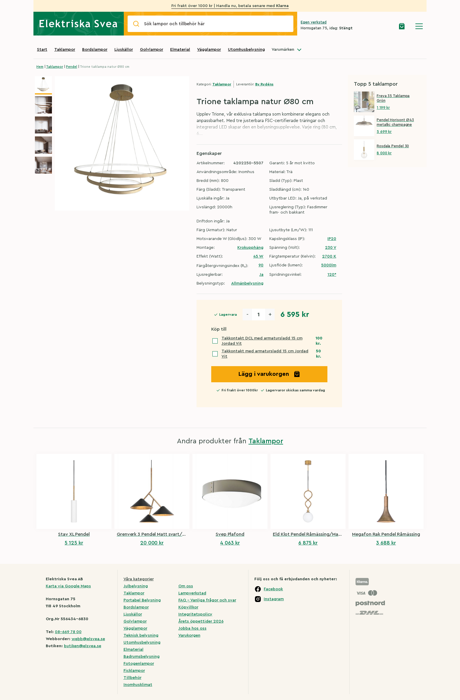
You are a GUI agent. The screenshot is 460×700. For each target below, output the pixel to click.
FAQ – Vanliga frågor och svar (207, 600)
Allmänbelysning (247, 283)
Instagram (274, 599)
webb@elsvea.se (88, 639)
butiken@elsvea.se (82, 646)
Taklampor (64, 50)
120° (331, 275)
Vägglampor (209, 50)
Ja (261, 275)
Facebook (273, 589)
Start (42, 50)
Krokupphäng (250, 248)
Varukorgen (189, 635)
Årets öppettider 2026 (201, 621)
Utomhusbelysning (246, 50)
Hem (39, 66)
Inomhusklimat (138, 685)
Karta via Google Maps (68, 586)
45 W (258, 256)
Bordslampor (94, 50)
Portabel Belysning (142, 600)
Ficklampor (134, 671)
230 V (330, 248)
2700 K (329, 256)
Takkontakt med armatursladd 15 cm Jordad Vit (264, 354)
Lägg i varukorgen (269, 374)
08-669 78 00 (68, 632)
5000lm (328, 265)
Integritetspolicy (195, 614)
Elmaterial (180, 50)
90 (260, 265)
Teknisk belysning (141, 635)
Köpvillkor (188, 607)
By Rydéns (264, 84)
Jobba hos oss (192, 628)
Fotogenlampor (139, 664)
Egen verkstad (314, 22)
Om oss (185, 586)
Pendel (71, 66)
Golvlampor (151, 50)
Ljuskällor (123, 50)
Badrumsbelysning (142, 657)
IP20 (331, 239)
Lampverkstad (192, 593)
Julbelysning (136, 586)
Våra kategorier (139, 579)
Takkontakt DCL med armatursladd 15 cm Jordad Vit (261, 341)
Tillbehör (132, 678)
